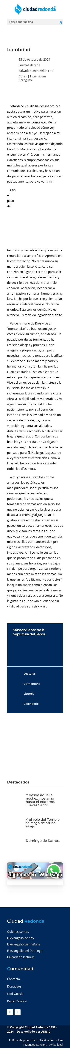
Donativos (14, 986)
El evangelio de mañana (23, 944)
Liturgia (29, 693)
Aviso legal (56, 1044)
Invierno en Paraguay (32, 78)
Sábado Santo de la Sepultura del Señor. (29, 632)
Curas (23, 76)
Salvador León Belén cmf (36, 71)
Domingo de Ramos (43, 841)
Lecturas (30, 673)
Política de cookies (51, 1040)
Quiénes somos (18, 932)
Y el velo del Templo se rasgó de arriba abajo (43, 823)
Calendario (31, 703)
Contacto (13, 979)
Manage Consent (35, 1044)
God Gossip (15, 994)
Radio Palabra (17, 1001)
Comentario (32, 683)
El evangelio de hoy (20, 938)
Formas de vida (29, 65)
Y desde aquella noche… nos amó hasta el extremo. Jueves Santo (40, 800)
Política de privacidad (22, 1040)
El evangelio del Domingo (25, 951)
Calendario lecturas (21, 957)
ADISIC (45, 1031)
